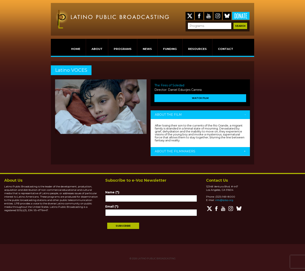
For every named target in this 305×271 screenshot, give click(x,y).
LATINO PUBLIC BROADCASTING (156, 258)
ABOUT (97, 49)
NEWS (147, 49)
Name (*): (112, 192)
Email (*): (112, 206)
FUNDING (170, 49)
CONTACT (225, 49)
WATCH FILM (200, 98)
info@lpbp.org (224, 200)
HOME (75, 49)
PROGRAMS (123, 49)
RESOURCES (197, 49)
